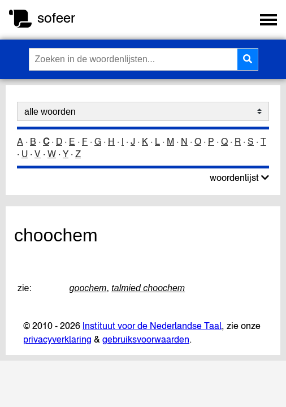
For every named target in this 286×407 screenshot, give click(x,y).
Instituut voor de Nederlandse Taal (152, 325)
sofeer (56, 17)
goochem (88, 288)
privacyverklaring (57, 339)
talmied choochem (148, 288)
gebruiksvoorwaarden (145, 339)
